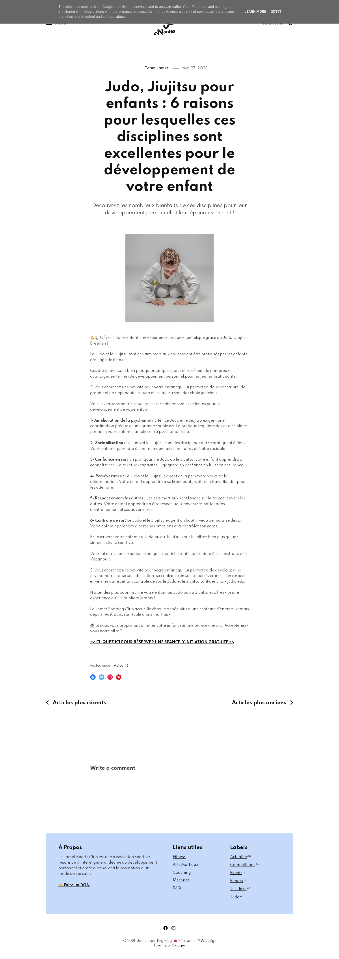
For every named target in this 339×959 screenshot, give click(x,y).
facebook (165, 928)
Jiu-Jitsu (240, 889)
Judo (236, 897)
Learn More (255, 11)
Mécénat (181, 880)
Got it (275, 11)
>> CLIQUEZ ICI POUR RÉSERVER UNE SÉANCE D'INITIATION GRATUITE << (162, 642)
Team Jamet (157, 68)
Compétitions (244, 865)
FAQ (177, 888)
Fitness (179, 857)
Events (238, 873)
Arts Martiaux (185, 865)
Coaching (182, 873)
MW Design (206, 941)
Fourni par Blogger (169, 945)
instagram (173, 928)
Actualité (121, 666)
